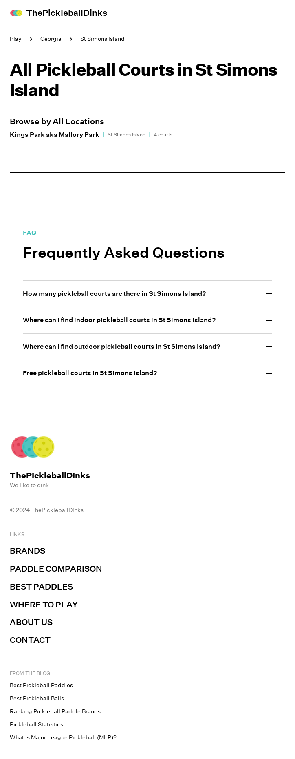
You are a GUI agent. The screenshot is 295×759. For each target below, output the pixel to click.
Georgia (51, 38)
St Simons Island (102, 38)
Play (16, 38)
